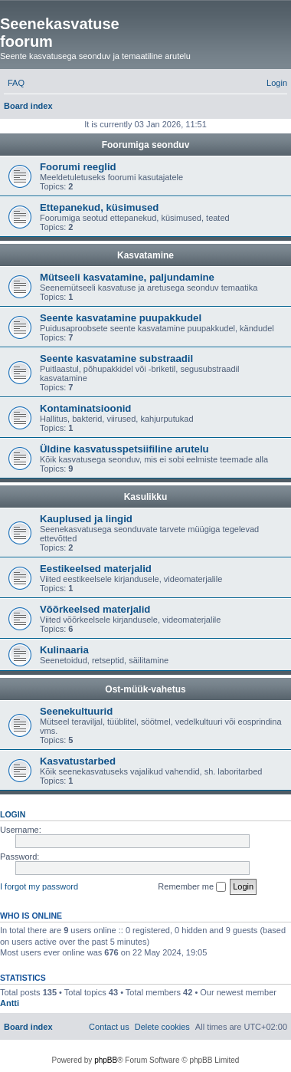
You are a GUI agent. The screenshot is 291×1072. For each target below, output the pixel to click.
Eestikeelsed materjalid (96, 568)
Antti (9, 1003)
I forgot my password (39, 886)
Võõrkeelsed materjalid (95, 609)
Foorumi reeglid (78, 167)
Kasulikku (146, 497)
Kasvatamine (145, 255)
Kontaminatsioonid (85, 408)
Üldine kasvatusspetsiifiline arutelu (124, 449)
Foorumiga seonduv (146, 145)
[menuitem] (16, 83)
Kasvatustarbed (78, 761)
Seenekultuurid (76, 711)
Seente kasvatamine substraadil (116, 358)
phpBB (105, 1060)
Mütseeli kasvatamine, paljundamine (127, 277)
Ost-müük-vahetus (145, 689)
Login (12, 814)
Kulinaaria (64, 650)
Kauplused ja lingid (86, 518)
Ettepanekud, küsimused (99, 207)
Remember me (192, 887)
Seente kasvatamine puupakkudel (120, 318)
